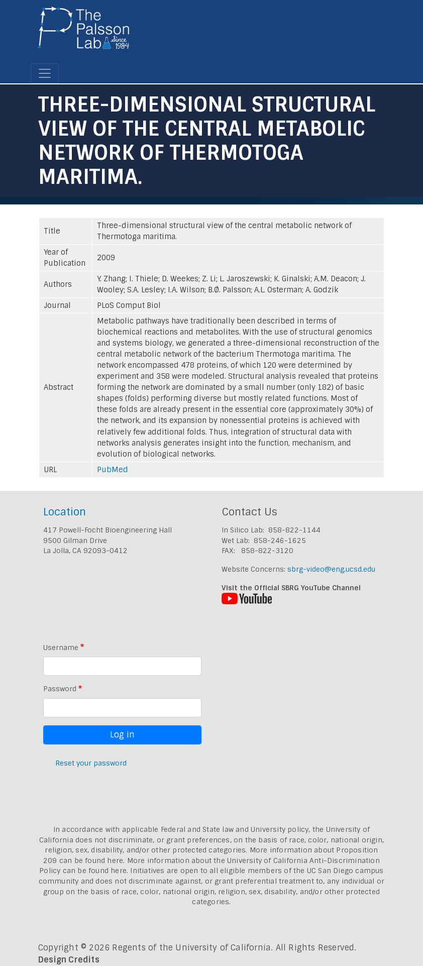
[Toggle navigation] (45, 73)
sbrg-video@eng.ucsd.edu (331, 569)
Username (60, 647)
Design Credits (68, 959)
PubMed (112, 470)
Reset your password (91, 763)
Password (59, 688)
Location (64, 511)
